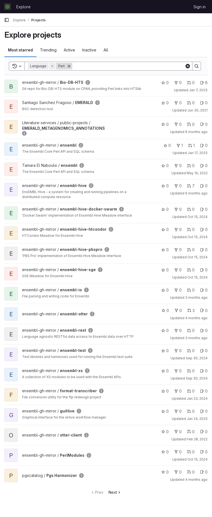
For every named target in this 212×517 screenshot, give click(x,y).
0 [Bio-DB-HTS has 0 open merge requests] (191, 82)
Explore (23, 6)
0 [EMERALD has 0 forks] (178, 102)
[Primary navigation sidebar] (6, 19)
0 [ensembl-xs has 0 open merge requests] (191, 370)
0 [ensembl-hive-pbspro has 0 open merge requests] (191, 249)
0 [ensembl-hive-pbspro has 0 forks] (178, 249)
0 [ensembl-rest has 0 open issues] (204, 330)
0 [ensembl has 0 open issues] (204, 145)
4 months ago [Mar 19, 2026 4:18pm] (196, 318)
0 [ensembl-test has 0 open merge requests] (191, 350)
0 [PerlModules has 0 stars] (165, 452)
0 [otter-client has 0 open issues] (204, 431)
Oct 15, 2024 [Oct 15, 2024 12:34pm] (197, 217)
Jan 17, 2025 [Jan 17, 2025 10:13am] (198, 153)
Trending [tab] (48, 50)
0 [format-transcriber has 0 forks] (178, 391)
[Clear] (187, 66)
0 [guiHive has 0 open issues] (204, 411)
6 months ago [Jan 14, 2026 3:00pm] (196, 132)
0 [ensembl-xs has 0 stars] (165, 370)
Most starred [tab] (20, 50)
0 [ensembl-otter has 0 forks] (178, 310)
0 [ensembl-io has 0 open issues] (204, 290)
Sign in (200, 6)
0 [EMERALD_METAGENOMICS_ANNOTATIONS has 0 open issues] (204, 124)
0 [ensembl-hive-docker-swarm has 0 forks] (178, 209)
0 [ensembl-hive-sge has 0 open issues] (204, 269)
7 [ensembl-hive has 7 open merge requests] (191, 185)
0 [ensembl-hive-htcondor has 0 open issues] (204, 229)
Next (114, 492)
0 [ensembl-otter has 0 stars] (165, 310)
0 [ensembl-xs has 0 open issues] (204, 370)
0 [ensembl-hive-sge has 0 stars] (165, 269)
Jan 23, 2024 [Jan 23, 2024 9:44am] (197, 398)
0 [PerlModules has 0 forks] (178, 452)
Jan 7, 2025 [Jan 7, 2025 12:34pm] (198, 90)
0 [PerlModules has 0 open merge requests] (191, 452)
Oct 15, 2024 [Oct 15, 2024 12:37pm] (197, 257)
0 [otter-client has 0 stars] (165, 431)
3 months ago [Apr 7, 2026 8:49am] (196, 338)
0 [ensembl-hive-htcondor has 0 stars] (165, 229)
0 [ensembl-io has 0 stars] (165, 290)
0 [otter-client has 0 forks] (178, 431)
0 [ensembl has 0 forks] (178, 165)
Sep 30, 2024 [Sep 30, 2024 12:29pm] (197, 358)
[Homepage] (7, 6)
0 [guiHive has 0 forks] (178, 411)
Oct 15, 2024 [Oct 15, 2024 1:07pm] (197, 237)
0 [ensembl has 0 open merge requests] (191, 165)
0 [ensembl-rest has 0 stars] (165, 330)
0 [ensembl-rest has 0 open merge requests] (191, 330)
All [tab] (106, 50)
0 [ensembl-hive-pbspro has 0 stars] (165, 249)
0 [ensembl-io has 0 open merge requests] (191, 290)
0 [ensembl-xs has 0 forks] (178, 370)
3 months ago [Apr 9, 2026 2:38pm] (196, 297)
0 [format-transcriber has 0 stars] (165, 391)
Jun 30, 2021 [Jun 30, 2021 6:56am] (197, 110)
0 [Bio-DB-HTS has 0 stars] (165, 82)
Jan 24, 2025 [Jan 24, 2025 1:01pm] (197, 419)
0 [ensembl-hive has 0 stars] (165, 185)
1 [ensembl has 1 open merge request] (191, 145)
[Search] (128, 66)
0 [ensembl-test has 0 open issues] (204, 350)
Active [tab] (69, 50)
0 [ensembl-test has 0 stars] (165, 350)
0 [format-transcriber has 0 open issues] (204, 391)
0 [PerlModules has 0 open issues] (204, 452)
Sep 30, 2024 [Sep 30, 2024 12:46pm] (197, 378)
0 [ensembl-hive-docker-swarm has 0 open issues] (204, 209)
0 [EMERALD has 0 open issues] (204, 102)
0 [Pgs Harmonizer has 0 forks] (178, 472)
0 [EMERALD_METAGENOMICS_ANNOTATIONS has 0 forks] (178, 124)
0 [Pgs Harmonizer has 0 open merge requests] (191, 472)
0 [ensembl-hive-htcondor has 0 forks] (178, 229)
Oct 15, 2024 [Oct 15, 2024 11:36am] (197, 459)
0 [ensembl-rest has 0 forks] (178, 330)
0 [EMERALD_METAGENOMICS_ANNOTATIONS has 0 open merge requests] (191, 124)
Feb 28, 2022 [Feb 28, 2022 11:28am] (197, 439)
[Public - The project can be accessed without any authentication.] (88, 82)
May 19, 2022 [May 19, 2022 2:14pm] (197, 173)
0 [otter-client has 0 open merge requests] (191, 431)
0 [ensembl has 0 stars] (167, 145)
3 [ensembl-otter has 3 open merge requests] (191, 310)
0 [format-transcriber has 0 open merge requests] (191, 391)
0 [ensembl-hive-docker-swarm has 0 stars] (165, 209)
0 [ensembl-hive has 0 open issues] (204, 185)
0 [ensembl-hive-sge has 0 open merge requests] (191, 269)
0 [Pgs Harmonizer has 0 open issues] (204, 472)
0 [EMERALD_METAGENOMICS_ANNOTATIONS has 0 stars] (165, 124)
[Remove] (69, 66)
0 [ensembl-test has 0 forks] (178, 350)
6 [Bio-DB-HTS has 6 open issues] (204, 82)
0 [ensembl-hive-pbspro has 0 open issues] (204, 249)
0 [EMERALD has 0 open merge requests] (191, 102)
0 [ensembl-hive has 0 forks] (178, 185)
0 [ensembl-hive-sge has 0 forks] (178, 269)
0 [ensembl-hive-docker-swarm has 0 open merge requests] (191, 209)
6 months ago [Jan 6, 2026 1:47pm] (196, 193)
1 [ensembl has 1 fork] (179, 145)
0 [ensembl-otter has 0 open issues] (204, 310)
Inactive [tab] (89, 50)
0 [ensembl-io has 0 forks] (178, 290)
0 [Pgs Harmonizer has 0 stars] (165, 472)
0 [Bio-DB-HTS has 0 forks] (178, 82)
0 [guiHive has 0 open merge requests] (191, 411)
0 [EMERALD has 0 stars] (165, 102)
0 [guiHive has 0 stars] (165, 411)
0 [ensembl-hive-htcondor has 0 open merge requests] (191, 229)
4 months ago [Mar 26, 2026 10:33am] (196, 479)
